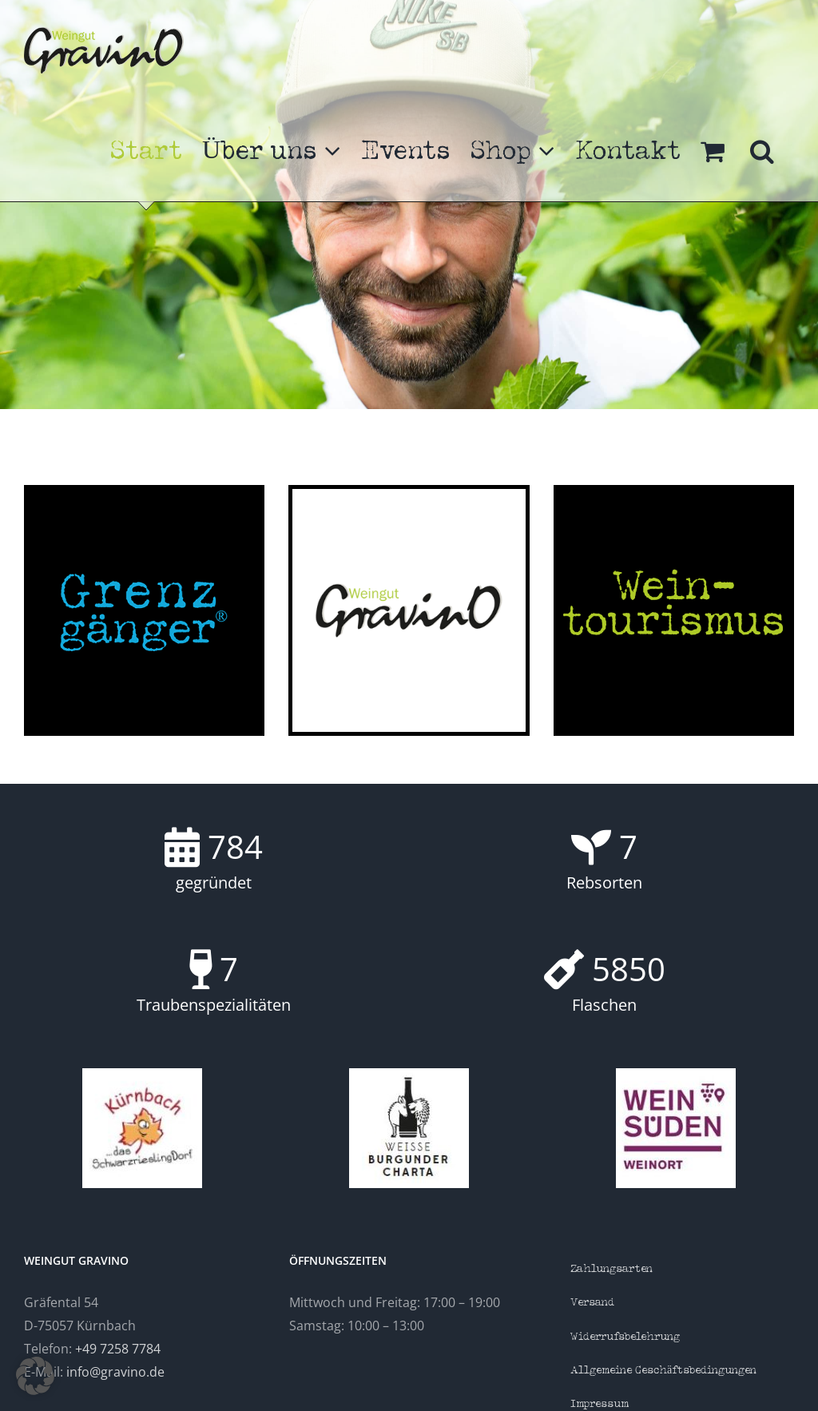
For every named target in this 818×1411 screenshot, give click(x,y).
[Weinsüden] (676, 1074)
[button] (762, 151)
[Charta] (409, 1074)
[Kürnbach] (142, 1074)
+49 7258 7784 (118, 1348)
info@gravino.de (115, 1372)
